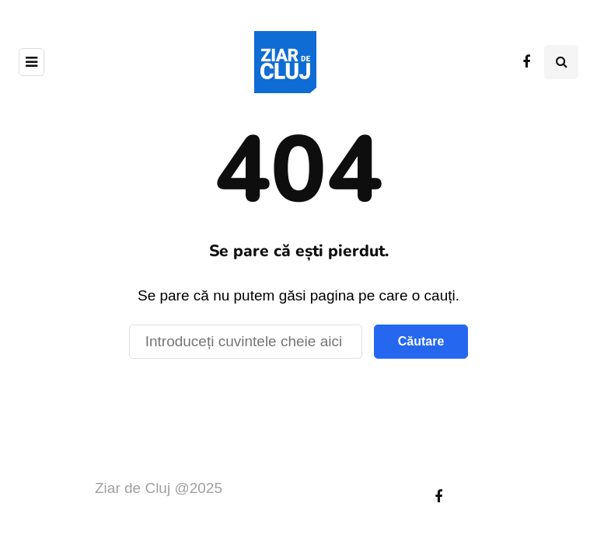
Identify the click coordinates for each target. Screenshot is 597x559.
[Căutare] (245, 342)
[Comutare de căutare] (561, 62)
